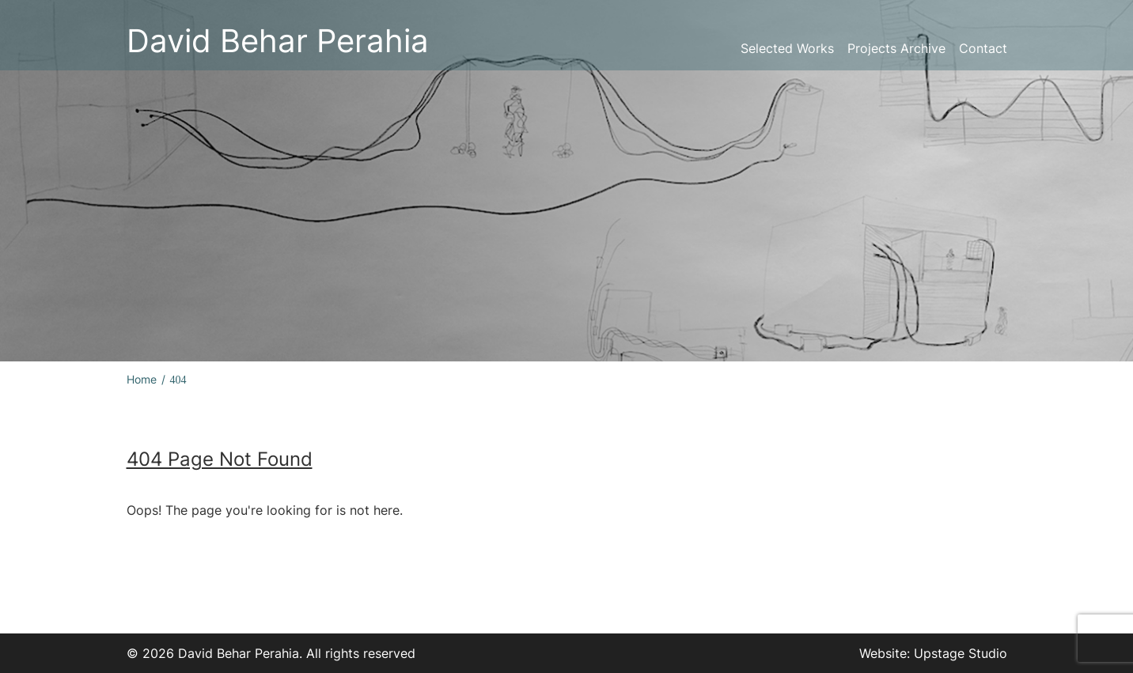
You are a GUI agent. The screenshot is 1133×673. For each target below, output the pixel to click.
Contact (983, 48)
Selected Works (787, 48)
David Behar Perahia (278, 40)
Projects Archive (896, 48)
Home (142, 379)
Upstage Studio (960, 653)
